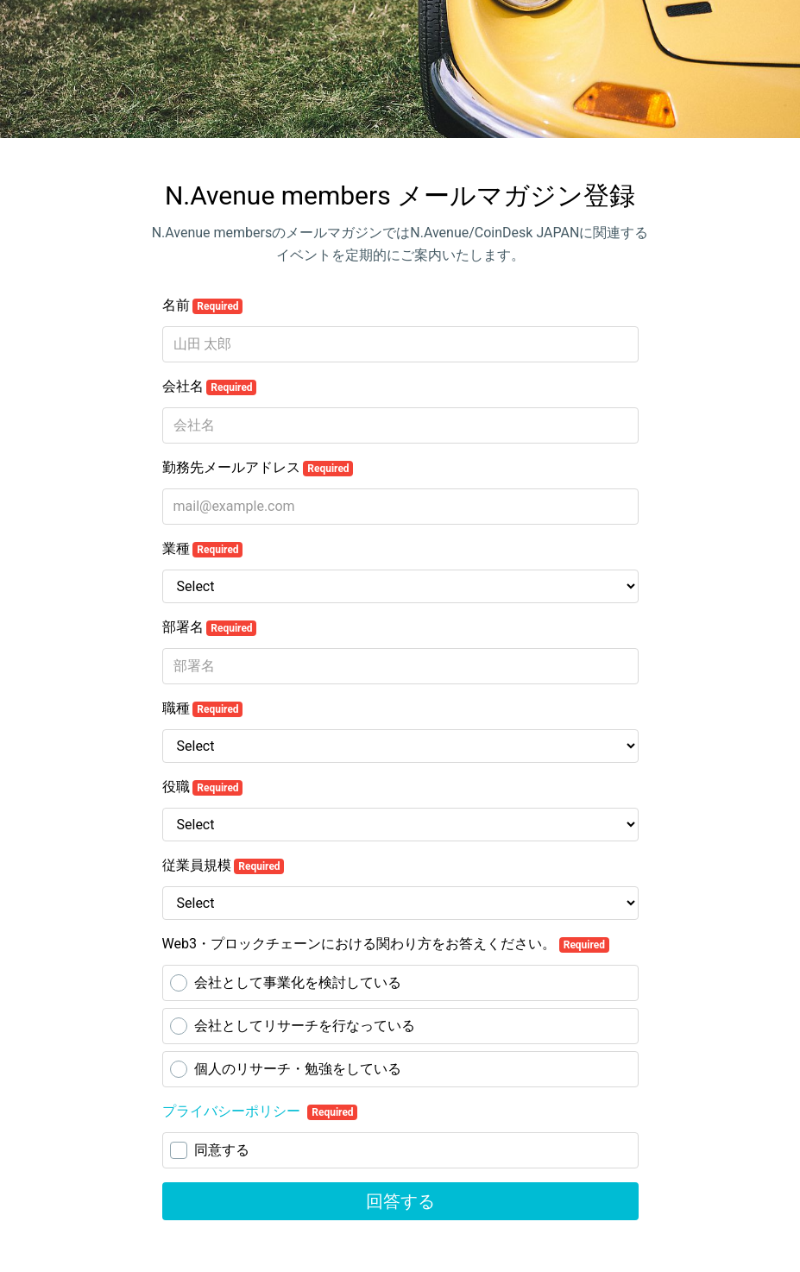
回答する (400, 1201)
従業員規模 (223, 865)
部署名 (209, 627)
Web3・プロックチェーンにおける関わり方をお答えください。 (385, 944)
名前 (202, 305)
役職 (202, 787)
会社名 (209, 386)
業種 (202, 548)
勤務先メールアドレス (258, 467)
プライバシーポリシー (233, 1111)
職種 (202, 708)
